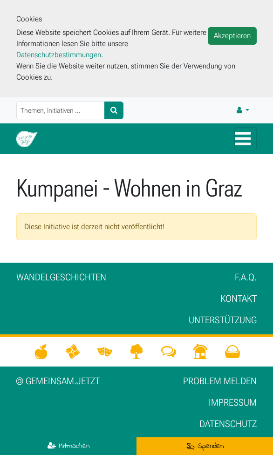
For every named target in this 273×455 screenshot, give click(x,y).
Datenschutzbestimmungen (58, 54)
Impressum (233, 402)
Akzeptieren (232, 35)
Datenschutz (228, 423)
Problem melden (220, 381)
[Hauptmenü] (245, 138)
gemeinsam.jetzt (58, 381)
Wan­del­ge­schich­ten (61, 277)
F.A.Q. (246, 277)
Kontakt (238, 298)
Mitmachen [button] (68, 446)
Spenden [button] (205, 446)
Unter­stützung (223, 320)
